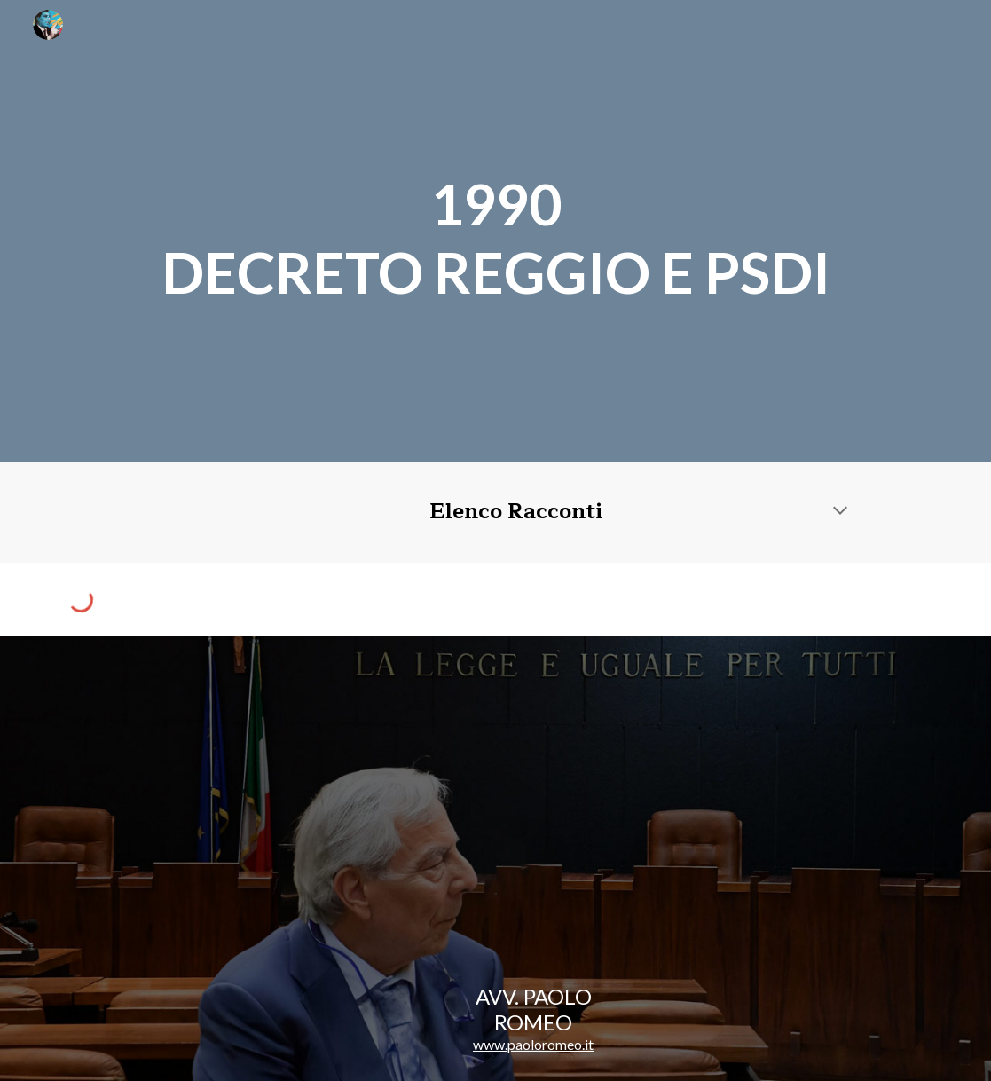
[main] (496, 230)
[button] (840, 512)
